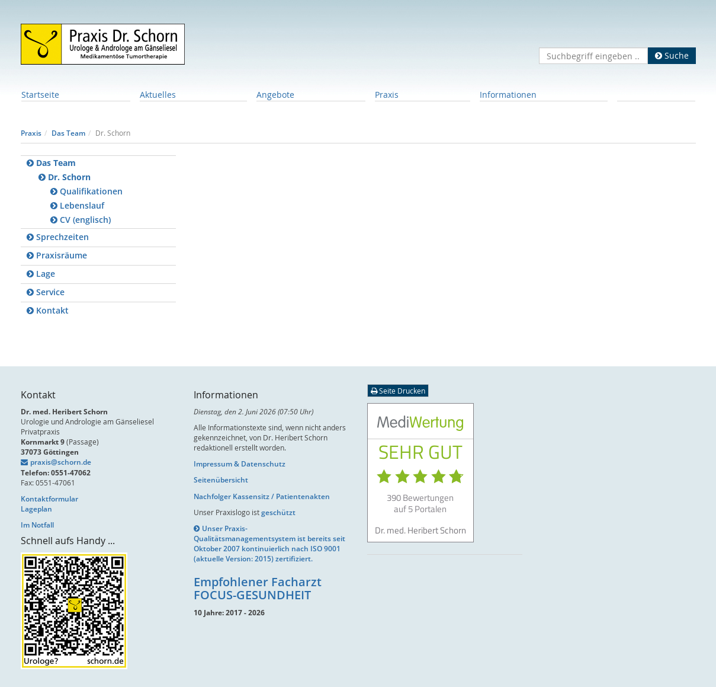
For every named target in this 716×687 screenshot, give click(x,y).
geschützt (278, 512)
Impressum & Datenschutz (239, 464)
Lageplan (36, 509)
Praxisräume (57, 255)
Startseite (40, 94)
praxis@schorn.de (60, 462)
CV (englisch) (80, 219)
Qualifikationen (86, 191)
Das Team (68, 133)
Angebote (275, 94)
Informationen (508, 94)
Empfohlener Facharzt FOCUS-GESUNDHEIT (258, 588)
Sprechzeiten (58, 236)
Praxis (387, 94)
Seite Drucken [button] (398, 390)
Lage (41, 273)
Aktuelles (158, 94)
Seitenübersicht (221, 480)
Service (46, 292)
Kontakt (48, 310)
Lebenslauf (77, 205)
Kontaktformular (49, 499)
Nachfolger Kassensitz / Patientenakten (262, 496)
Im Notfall (37, 525)
